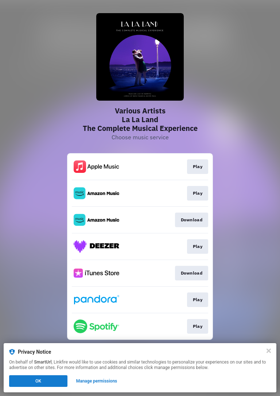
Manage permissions (96, 381)
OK (38, 381)
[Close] (269, 351)
